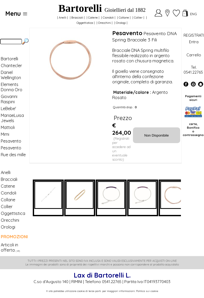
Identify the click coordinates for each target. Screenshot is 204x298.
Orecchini (104, 23)
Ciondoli (108, 17)
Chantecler (11, 65)
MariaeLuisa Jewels (12, 118)
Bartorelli (9, 58)
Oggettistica (85, 23)
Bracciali (77, 17)
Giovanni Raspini (9, 99)
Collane (124, 17)
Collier (138, 17)
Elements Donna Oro (11, 87)
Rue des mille (13, 154)
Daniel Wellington (11, 75)
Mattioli (8, 127)
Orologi (121, 23)
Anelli (62, 17)
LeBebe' (8, 108)
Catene (93, 17)
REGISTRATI (194, 35)
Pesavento (11, 141)
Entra (193, 41)
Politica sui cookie (147, 291)
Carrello (193, 54)
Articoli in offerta (9, 247)
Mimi (5, 134)
